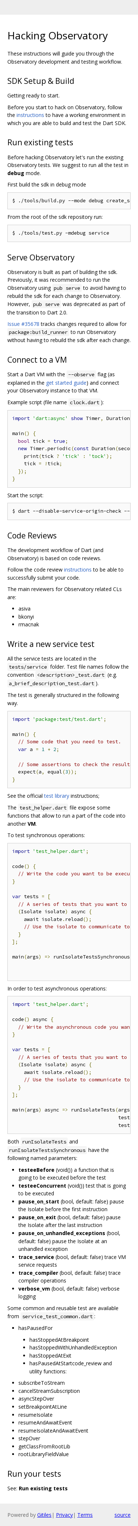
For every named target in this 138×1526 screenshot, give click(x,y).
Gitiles (44, 1514)
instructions (30, 114)
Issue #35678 (23, 323)
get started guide (66, 382)
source (122, 1514)
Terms (85, 1514)
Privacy (64, 1514)
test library (56, 795)
